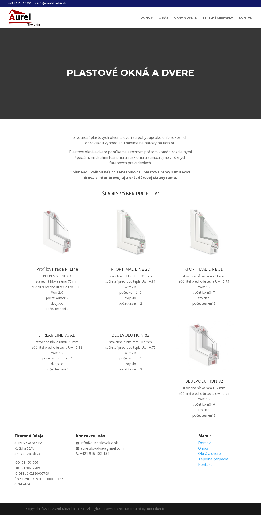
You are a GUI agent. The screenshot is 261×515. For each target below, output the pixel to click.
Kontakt (246, 17)
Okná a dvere (185, 17)
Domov (147, 17)
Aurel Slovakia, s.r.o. (69, 509)
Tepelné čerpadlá (218, 17)
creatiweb (155, 509)
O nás (163, 17)
